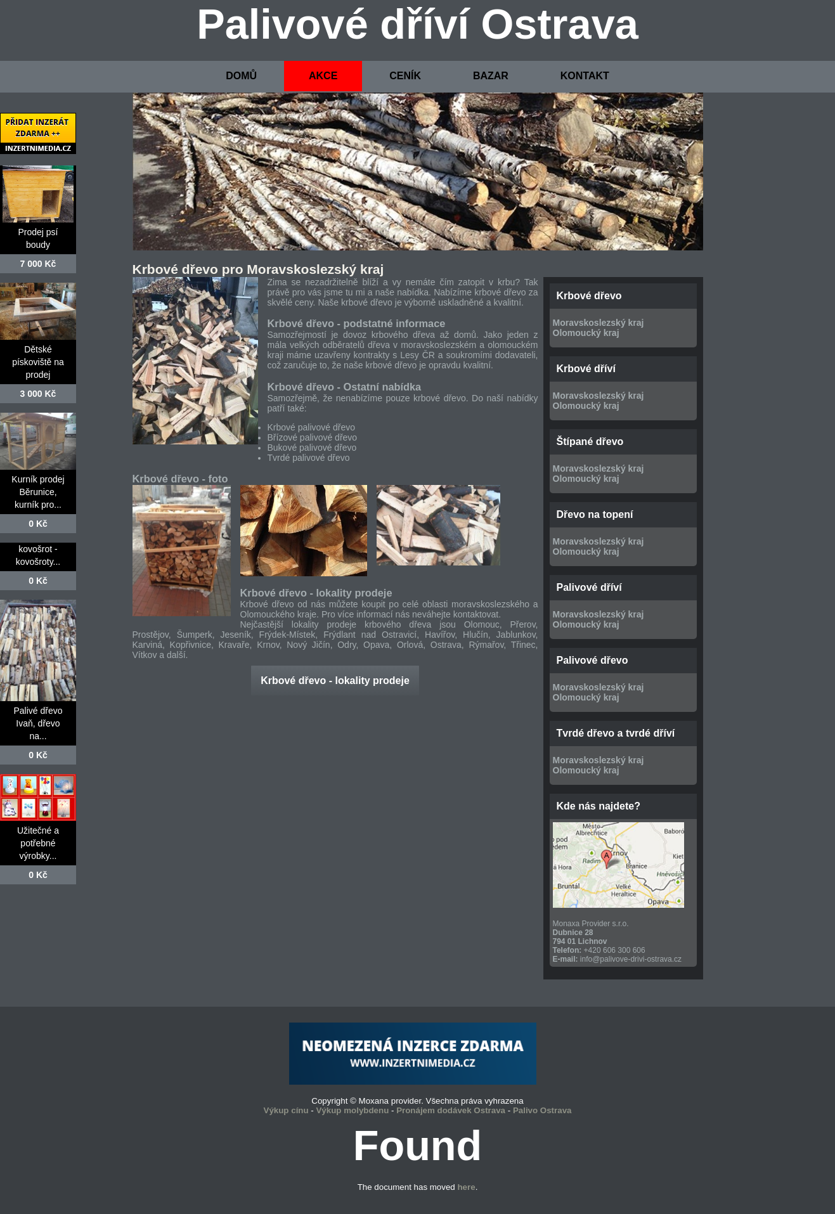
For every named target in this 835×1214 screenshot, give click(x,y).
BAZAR (490, 75)
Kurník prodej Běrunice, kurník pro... (37, 492)
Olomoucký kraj (586, 333)
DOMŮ (241, 75)
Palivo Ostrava (542, 1110)
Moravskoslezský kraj (598, 323)
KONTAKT (584, 75)
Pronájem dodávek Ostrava (450, 1110)
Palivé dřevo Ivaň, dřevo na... (37, 723)
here (466, 1187)
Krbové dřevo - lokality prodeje (335, 680)
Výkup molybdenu (352, 1110)
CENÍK (405, 75)
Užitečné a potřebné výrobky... (38, 843)
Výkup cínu (286, 1110)
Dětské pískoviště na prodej (38, 362)
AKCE (323, 75)
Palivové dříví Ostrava (417, 24)
